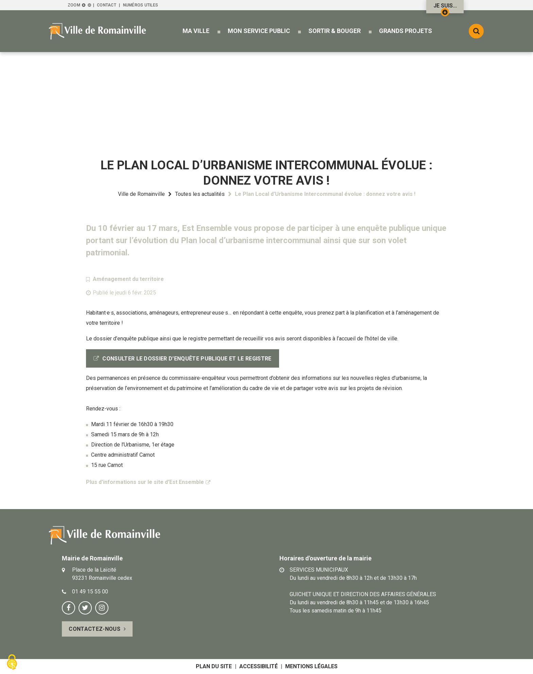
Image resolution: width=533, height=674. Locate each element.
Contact (106, 5)
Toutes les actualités (200, 194)
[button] (196, 31)
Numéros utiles (140, 5)
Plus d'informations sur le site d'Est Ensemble (145, 482)
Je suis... (445, 7)
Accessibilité (258, 666)
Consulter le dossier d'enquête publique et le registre (186, 358)
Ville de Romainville (141, 194)
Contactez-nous (94, 629)
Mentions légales (311, 666)
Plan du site (214, 666)
